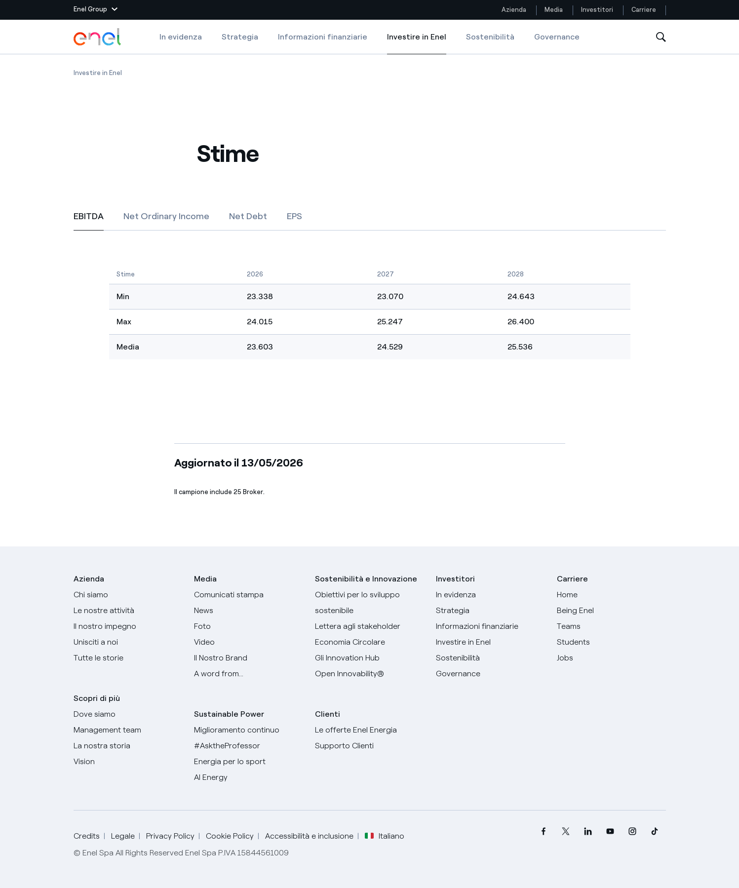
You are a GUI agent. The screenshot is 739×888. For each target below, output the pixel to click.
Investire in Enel (416, 43)
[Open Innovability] (369, 674)
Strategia (240, 36)
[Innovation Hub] (369, 658)
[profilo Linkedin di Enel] (588, 831)
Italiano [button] (384, 836)
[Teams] (611, 626)
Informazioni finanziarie (322, 36)
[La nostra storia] (128, 746)
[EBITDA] (370, 305)
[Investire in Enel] (490, 642)
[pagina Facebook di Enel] (544, 831)
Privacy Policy (170, 836)
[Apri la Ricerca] (661, 37)
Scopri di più (97, 698)
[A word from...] (248, 674)
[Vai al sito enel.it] (369, 730)
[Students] (611, 642)
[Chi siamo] (128, 595)
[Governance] (490, 674)
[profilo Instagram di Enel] (633, 831)
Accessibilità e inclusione (309, 836)
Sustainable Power (229, 714)
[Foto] (248, 626)
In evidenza (180, 36)
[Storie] (128, 658)
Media (554, 9)
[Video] (248, 642)
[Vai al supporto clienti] (369, 746)
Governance (557, 36)
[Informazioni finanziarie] (490, 626)
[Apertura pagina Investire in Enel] (98, 73)
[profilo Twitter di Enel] (566, 831)
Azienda (514, 9)
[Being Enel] (611, 610)
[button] (95, 10)
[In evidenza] (490, 595)
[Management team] (128, 730)
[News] (248, 610)
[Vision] (128, 762)
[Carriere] (611, 595)
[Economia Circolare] (369, 642)
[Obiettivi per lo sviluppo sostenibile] (369, 602)
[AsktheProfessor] (248, 746)
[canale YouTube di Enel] (610, 831)
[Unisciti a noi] (128, 642)
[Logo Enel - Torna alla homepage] (98, 37)
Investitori (597, 9)
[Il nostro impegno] (128, 626)
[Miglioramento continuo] (248, 730)
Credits (87, 836)
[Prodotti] (128, 610)
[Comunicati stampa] (248, 595)
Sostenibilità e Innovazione (366, 578)
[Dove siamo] (128, 714)
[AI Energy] (248, 777)
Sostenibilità (490, 36)
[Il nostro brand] (248, 658)
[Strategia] (490, 610)
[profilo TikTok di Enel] (655, 831)
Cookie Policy (230, 836)
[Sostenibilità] (490, 658)
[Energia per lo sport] (248, 762)
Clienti (327, 714)
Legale (123, 836)
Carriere (644, 9)
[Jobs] (611, 658)
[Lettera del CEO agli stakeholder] (369, 626)
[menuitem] (544, 831)
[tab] (89, 216)
